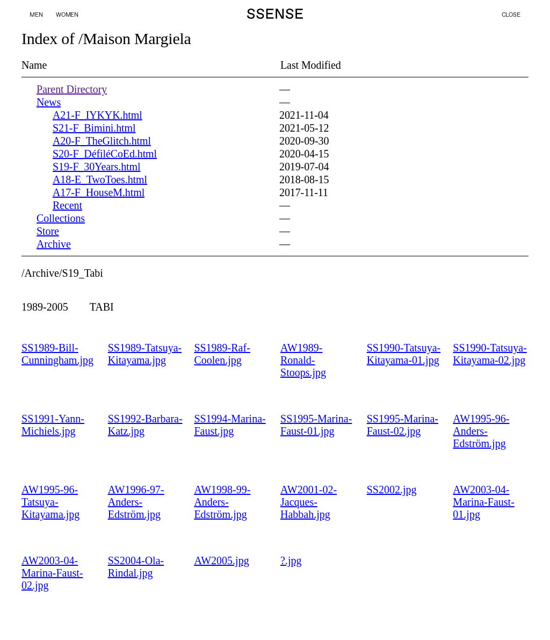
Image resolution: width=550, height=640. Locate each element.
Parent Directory (72, 89)
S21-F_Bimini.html (94, 128)
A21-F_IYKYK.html (97, 115)
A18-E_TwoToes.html (100, 179)
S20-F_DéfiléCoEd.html (105, 154)
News (49, 102)
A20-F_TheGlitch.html (102, 141)
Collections (61, 218)
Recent (67, 205)
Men (36, 14)
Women (67, 14)
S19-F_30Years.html (96, 166)
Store (48, 231)
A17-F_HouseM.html (98, 192)
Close (511, 14)
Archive (54, 244)
